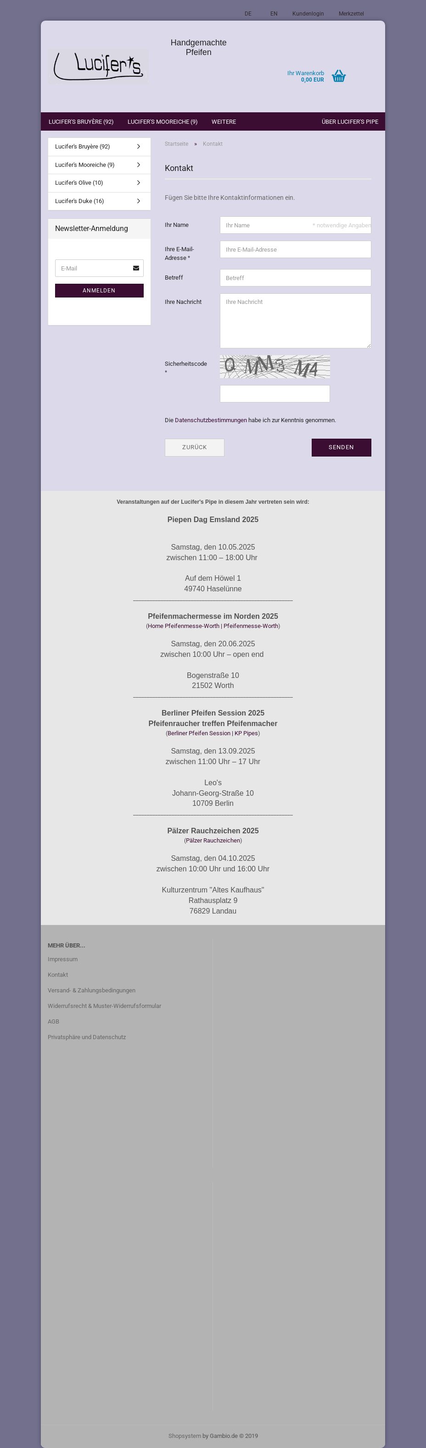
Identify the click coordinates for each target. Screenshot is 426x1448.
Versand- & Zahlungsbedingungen (91, 990)
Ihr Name (177, 224)
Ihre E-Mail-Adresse (179, 253)
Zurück (194, 447)
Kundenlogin (308, 14)
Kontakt (58, 974)
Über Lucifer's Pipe (350, 121)
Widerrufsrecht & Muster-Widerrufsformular (104, 1005)
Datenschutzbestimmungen (211, 420)
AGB (53, 1021)
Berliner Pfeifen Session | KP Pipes (213, 733)
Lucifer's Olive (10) (79, 182)
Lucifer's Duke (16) (79, 201)
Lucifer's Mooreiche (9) (163, 121)
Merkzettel (351, 14)
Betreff (174, 277)
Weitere (224, 121)
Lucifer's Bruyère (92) (81, 121)
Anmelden (99, 290)
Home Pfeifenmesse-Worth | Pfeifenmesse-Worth (213, 625)
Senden (341, 447)
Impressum (63, 959)
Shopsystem (184, 1435)
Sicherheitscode (186, 363)
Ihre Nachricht (183, 301)
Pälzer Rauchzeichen (213, 840)
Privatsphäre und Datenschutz (87, 1037)
